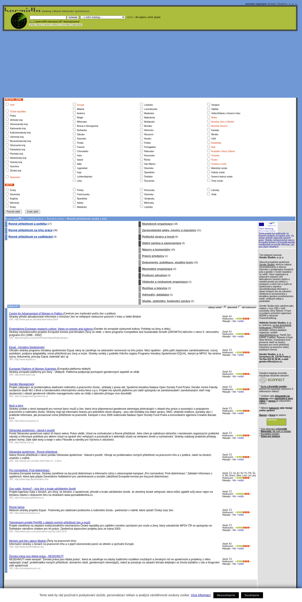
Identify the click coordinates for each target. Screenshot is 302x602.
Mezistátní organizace (157, 268)
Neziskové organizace (157, 223)
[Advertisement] (150, 64)
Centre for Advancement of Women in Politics (36, 313)
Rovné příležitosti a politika (27, 223)
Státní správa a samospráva (161, 243)
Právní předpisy (153, 256)
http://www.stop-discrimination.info (31, 479)
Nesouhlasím (226, 595)
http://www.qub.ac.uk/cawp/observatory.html (36, 319)
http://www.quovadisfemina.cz (29, 498)
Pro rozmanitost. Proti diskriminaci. (29, 470)
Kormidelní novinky (270, 434)
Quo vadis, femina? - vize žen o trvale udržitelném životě (42, 488)
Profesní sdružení (154, 275)
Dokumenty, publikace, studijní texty (167, 262)
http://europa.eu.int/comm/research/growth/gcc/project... (42, 338)
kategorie (274, 408)
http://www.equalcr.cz (25, 359)
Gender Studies (267, 264)
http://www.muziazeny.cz (27, 421)
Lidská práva (35, 219)
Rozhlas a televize (154, 288)
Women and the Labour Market (28, 540)
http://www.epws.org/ (25, 375)
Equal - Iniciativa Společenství (27, 347)
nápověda (76, 25)
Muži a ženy (16, 405)
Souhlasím (252, 595)
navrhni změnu (50, 25)
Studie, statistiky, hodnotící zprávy (166, 301)
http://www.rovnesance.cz (27, 513)
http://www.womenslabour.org (29, 547)
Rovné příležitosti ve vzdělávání (30, 236)
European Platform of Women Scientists (33, 368)
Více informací (200, 595)
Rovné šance (17, 507)
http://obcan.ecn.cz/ (24, 442)
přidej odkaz (35, 25)
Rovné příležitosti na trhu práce (30, 230)
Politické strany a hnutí (158, 236)
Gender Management (21, 384)
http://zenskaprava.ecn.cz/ (28, 568)
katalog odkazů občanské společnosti (65, 11)
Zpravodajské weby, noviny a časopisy (169, 230)
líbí (234, 321)
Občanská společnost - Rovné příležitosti (33, 451)
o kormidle (65, 25)
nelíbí (240, 321)
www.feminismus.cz (269, 335)
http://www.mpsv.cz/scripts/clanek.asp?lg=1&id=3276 (41, 531)
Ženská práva (55, 219)
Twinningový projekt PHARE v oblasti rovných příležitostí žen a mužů (49, 522)
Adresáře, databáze (155, 294)
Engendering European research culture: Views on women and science (51, 328)
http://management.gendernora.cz (31, 396)
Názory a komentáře (156, 249)
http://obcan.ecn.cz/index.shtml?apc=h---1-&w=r (38, 461)
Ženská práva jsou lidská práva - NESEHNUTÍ (36, 556)
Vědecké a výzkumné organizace (165, 281)
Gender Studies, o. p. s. (283, 4)
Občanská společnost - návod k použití (32, 430)
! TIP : (32, 21)
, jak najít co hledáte (276, 431)
